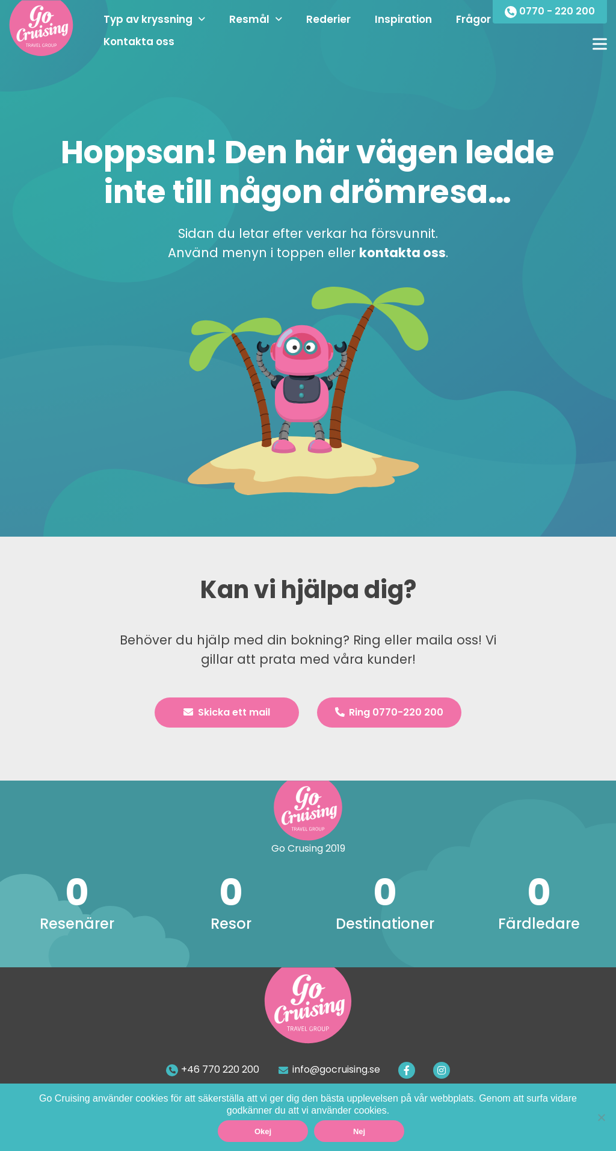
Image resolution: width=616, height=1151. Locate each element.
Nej (359, 1131)
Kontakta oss (138, 41)
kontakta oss (402, 252)
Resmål (249, 19)
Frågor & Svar (492, 19)
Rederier (328, 19)
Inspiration (403, 19)
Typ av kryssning (147, 19)
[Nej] (601, 1117)
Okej (262, 1131)
